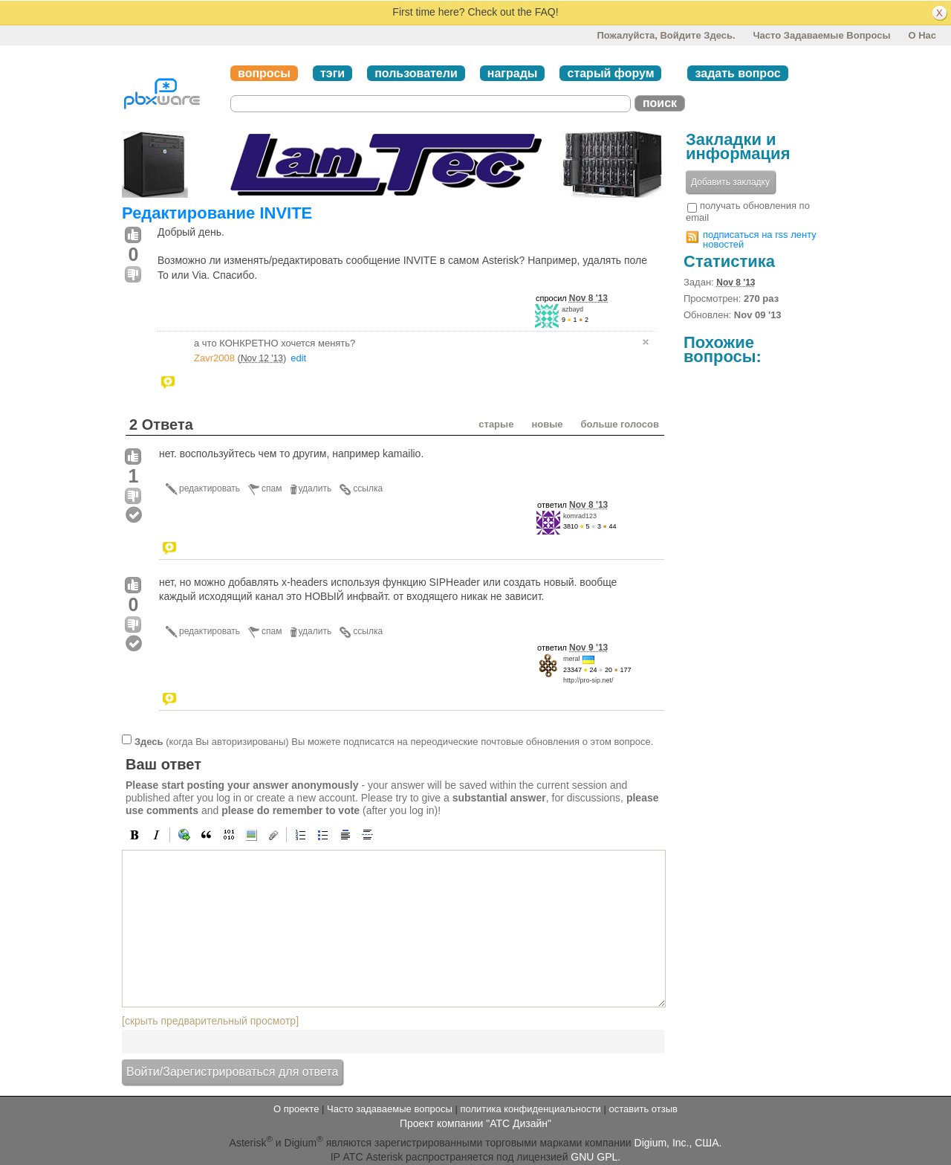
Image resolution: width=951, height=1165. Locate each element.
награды (512, 73)
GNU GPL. (595, 1157)
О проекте (296, 1108)
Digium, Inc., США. (678, 1142)
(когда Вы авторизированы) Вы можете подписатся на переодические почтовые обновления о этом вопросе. (393, 740)
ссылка (368, 488)
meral (571, 658)
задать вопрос (737, 73)
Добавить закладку (730, 182)
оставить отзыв (643, 1108)
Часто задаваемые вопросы (821, 35)
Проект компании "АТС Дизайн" (475, 1123)
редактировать (209, 488)
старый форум (610, 73)
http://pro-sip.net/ (588, 680)
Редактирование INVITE (217, 213)
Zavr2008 (214, 358)
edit (298, 358)
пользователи (416, 73)
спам (272, 488)
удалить (315, 488)
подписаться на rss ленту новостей (760, 239)
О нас (922, 35)
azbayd (572, 309)
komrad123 (580, 516)
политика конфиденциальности (530, 1108)
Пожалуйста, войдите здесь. (666, 35)
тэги (332, 73)
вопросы (264, 73)
